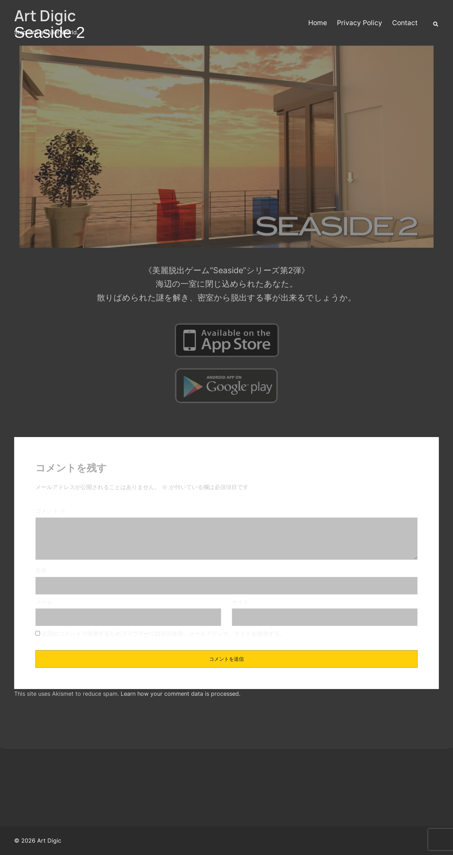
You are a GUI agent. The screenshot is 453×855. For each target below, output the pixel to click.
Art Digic (45, 15)
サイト (240, 602)
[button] (436, 23)
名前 (41, 570)
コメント (50, 510)
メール (43, 602)
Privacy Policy (359, 23)
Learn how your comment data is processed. (180, 693)
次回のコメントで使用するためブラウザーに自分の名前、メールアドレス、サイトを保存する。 (163, 633)
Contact (405, 23)
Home (317, 23)
